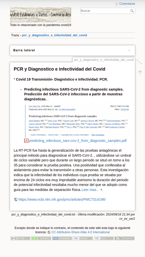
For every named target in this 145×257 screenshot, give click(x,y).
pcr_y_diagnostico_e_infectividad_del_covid (54, 35)
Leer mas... (91, 190)
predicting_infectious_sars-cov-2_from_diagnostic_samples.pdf (78, 141)
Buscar (132, 11)
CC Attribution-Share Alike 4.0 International (80, 232)
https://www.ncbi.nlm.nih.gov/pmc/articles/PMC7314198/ (62, 199)
